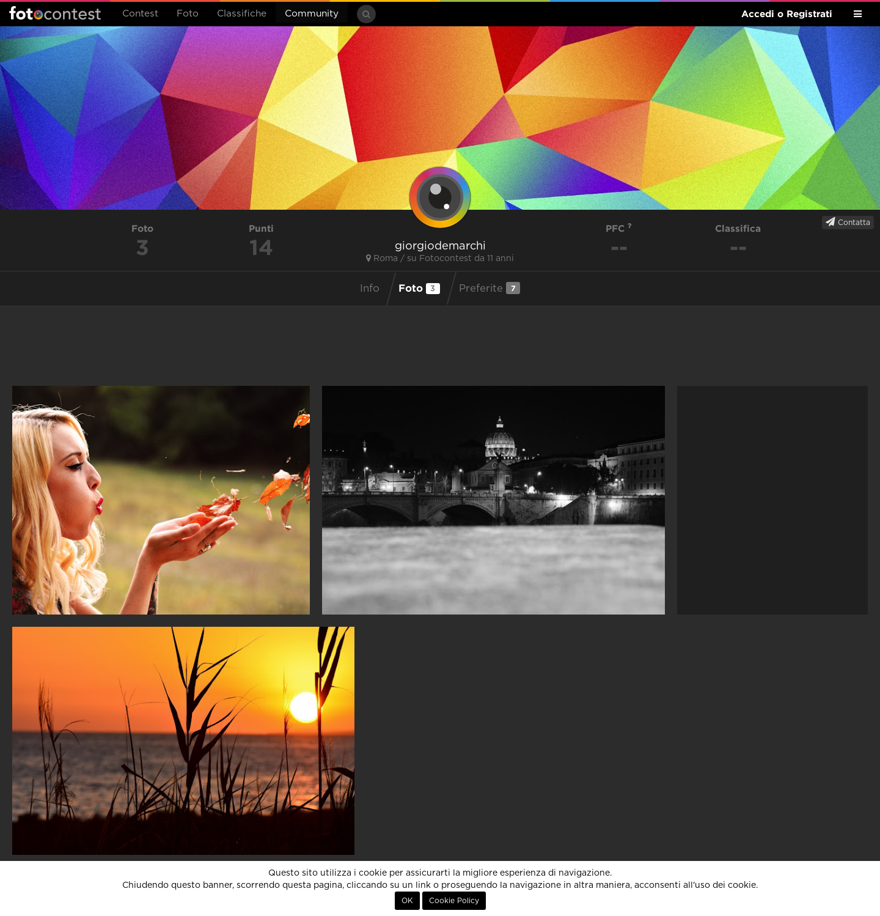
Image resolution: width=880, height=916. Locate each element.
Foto (188, 13)
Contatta (848, 222)
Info (370, 289)
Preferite (489, 288)
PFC (619, 228)
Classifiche (241, 13)
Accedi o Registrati (786, 14)
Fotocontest (55, 13)
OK (407, 900)
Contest (140, 13)
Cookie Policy (454, 900)
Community (312, 13)
